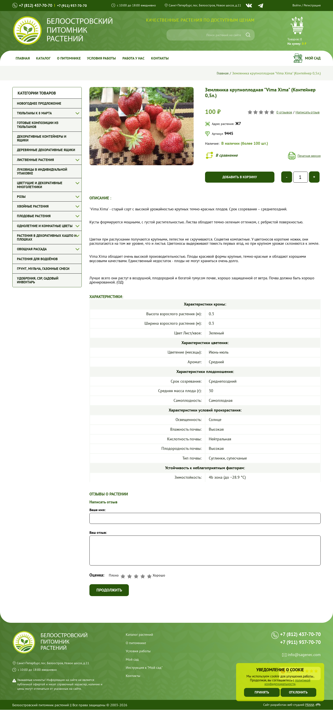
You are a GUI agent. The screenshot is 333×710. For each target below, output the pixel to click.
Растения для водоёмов (37, 259)
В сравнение (227, 155)
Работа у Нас (134, 58)
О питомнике (69, 58)
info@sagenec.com (304, 655)
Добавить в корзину (239, 177)
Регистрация (312, 5)
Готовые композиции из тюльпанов (37, 125)
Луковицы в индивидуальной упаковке (42, 171)
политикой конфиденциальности (288, 682)
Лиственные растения (35, 160)
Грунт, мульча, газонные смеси (43, 269)
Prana (309, 705)
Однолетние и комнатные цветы (44, 226)
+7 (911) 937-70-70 (72, 5)
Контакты (160, 58)
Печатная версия (309, 156)
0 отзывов (284, 112)
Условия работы (101, 58)
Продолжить (109, 590)
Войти (296, 5)
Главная (23, 58)
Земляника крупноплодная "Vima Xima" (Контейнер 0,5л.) (276, 73)
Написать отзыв (308, 112)
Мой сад (313, 58)
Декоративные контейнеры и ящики (41, 138)
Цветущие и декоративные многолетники (39, 185)
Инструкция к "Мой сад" (144, 668)
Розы (21, 197)
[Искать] (248, 35)
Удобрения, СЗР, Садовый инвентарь (37, 280)
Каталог (43, 58)
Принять (262, 692)
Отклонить (298, 692)
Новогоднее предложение (39, 103)
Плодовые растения (34, 216)
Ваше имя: (97, 510)
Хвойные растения (33, 206)
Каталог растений (139, 634)
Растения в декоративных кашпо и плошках (46, 237)
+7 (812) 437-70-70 (35, 5)
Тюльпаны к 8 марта (34, 113)
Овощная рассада (32, 249)
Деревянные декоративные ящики (46, 150)
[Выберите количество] (300, 177)
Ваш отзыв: (98, 532)
